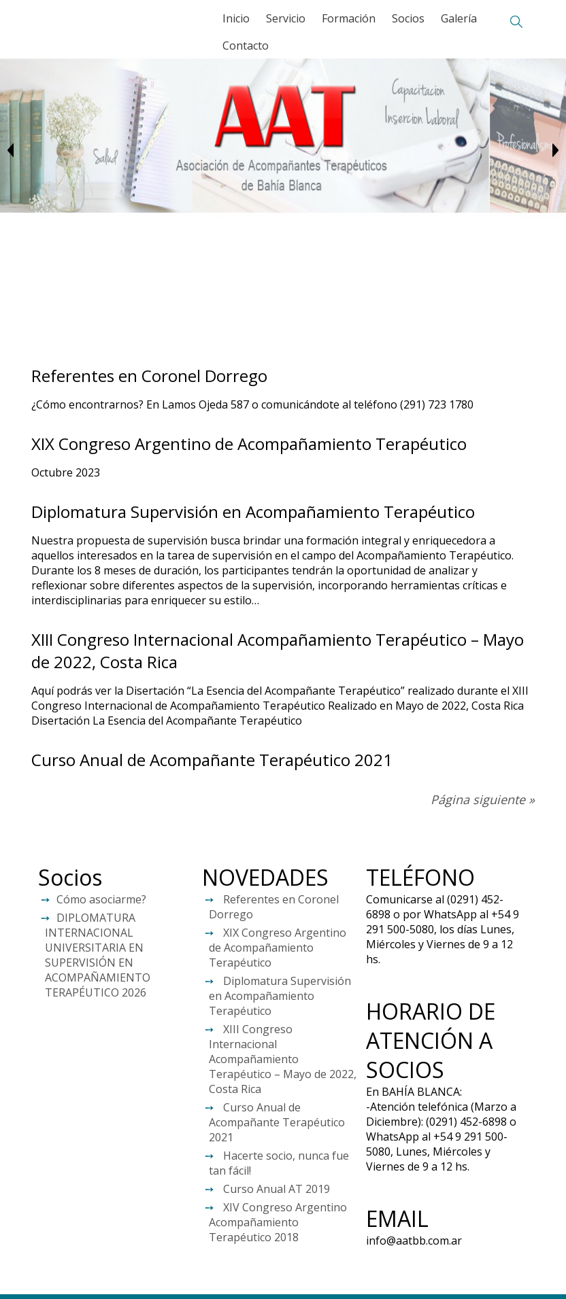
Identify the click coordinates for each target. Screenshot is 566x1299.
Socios (408, 18)
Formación (349, 18)
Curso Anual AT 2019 (276, 1188)
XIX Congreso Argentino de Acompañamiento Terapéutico (249, 443)
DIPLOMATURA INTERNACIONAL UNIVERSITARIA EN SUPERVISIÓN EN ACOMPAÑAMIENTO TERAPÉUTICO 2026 (97, 955)
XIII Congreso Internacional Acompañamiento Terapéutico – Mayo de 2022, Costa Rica (282, 1059)
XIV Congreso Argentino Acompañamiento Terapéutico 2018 (278, 1222)
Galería (459, 18)
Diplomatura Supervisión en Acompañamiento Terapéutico (253, 511)
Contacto (245, 45)
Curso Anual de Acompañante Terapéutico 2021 (212, 759)
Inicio (236, 18)
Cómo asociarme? (101, 899)
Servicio (285, 18)
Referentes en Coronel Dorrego (149, 375)
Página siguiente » (483, 799)
